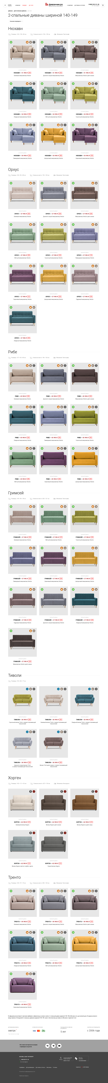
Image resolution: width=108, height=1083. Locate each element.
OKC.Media (86, 1071)
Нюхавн (17, 73)
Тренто (17, 921)
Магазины (49, 1069)
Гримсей (17, 537)
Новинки (17, 5)
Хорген (17, 822)
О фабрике (70, 5)
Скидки (28, 5)
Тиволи (17, 719)
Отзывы (55, 1069)
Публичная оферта (23, 1077)
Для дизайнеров (30, 1069)
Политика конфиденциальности (27, 1073)
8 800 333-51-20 (94, 4)
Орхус (17, 214)
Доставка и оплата (79, 5)
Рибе (17, 396)
